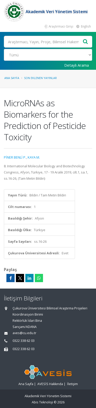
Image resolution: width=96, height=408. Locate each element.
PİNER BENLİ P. (15, 157)
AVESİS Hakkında (50, 384)
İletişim (72, 384)
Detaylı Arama (76, 65)
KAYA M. (34, 157)
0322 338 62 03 (24, 340)
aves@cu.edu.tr (24, 333)
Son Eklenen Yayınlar (40, 78)
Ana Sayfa (11, 78)
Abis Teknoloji (42, 402)
